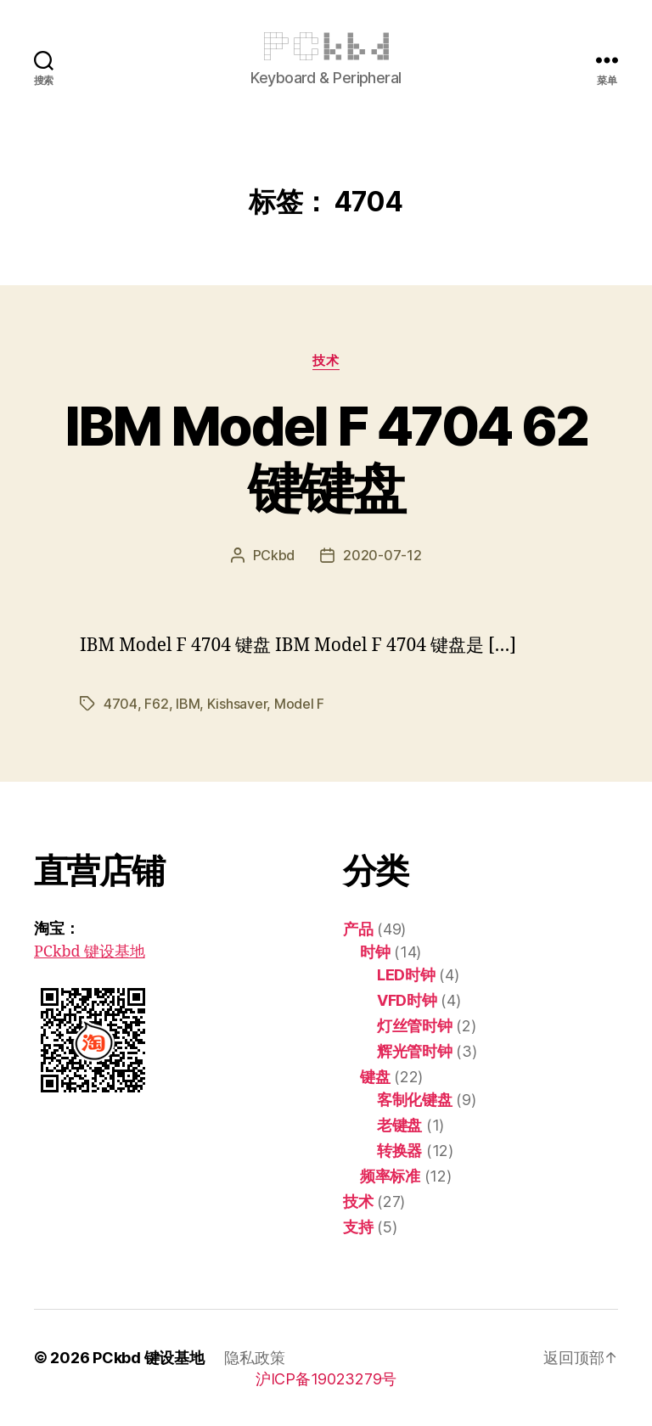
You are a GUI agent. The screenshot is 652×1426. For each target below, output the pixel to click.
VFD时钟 (407, 1000)
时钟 (375, 952)
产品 (358, 929)
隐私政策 (254, 1358)
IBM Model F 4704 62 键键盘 (326, 456)
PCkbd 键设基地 (89, 952)
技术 (325, 360)
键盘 (375, 1077)
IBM (188, 703)
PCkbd (274, 555)
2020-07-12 (382, 555)
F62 (156, 703)
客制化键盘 (414, 1100)
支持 (358, 1227)
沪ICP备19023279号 (326, 1379)
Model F (299, 703)
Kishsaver (237, 703)
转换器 (399, 1150)
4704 (121, 703)
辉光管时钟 (414, 1051)
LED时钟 (406, 975)
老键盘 (399, 1125)
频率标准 (390, 1176)
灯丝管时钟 (414, 1026)
